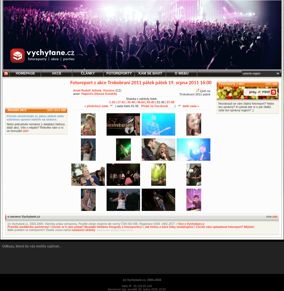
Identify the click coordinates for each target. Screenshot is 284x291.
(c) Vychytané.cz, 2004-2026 (142, 280)
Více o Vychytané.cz (191, 223)
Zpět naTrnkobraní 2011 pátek (194, 92)
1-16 (112, 102)
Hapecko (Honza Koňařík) (99, 93)
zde (63, 110)
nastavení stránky (83, 230)
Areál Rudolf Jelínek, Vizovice (94, 90)
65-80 (151, 102)
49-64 (141, 102)
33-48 (131, 102)
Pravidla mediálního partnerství (28, 227)
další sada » (188, 106)
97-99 (170, 102)
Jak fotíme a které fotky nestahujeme (169, 227)
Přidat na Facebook (154, 106)
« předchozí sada (98, 106)
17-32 (121, 102)
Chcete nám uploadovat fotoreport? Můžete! (225, 227)
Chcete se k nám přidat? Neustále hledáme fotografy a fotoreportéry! (97, 227)
